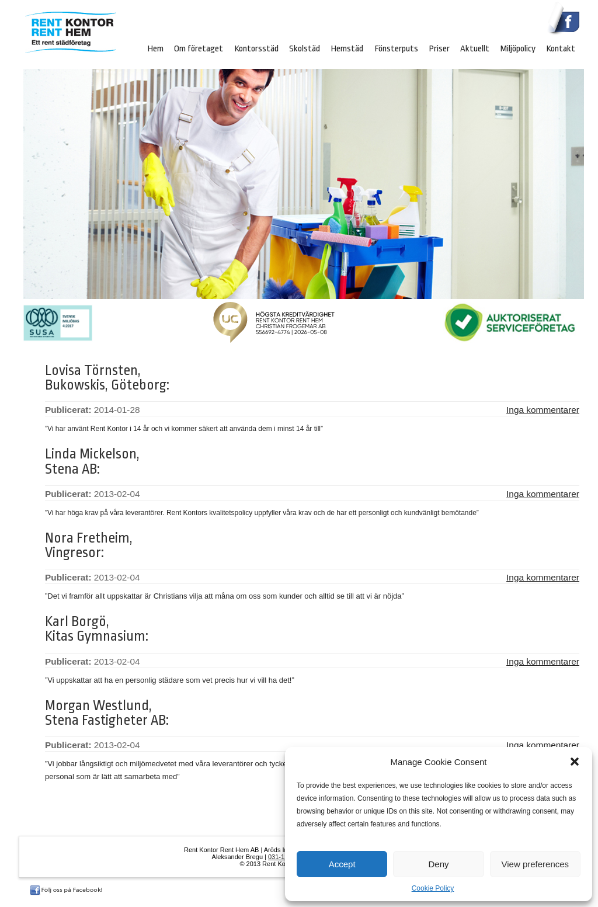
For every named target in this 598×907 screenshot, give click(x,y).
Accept (342, 864)
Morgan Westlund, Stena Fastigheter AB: (107, 713)
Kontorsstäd (256, 48)
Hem (155, 48)
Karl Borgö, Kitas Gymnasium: (96, 629)
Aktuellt (474, 48)
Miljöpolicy (518, 48)
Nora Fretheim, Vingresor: (89, 545)
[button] (574, 761)
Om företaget (198, 48)
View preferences (535, 864)
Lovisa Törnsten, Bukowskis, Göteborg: (107, 378)
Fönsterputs (396, 48)
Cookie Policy (433, 888)
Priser (439, 48)
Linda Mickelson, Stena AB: (92, 461)
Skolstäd (304, 48)
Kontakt (560, 48)
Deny (438, 864)
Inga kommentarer (542, 410)
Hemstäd (347, 48)
